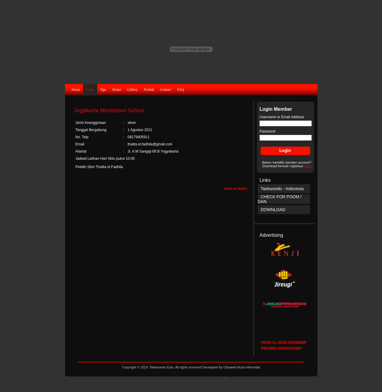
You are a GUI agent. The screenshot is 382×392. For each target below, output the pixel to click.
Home (116, 89)
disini (307, 166)
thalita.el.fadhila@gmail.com (150, 144)
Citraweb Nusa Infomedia (241, 367)
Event (90, 89)
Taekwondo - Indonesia (282, 188)
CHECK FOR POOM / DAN (280, 199)
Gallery (132, 89)
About (75, 89)
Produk (149, 89)
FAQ (180, 89)
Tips (103, 89)
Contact (165, 89)
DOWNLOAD (273, 209)
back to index (235, 189)
